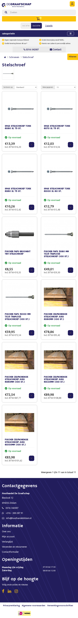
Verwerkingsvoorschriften (60, 605)
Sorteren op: (8, 87)
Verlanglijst (7, 541)
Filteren (72, 56)
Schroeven (14, 57)
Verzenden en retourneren (14, 547)
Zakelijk (49, 26)
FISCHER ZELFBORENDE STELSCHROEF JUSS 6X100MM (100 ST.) (16, 442)
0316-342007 (31, 49)
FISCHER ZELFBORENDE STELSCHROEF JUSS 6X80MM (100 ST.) (55, 317)
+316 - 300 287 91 (14, 513)
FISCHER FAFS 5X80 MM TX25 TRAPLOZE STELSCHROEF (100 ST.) (56, 254)
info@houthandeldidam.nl (18, 518)
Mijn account (8, 536)
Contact (55, 49)
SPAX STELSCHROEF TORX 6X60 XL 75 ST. (18, 190)
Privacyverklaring (11, 605)
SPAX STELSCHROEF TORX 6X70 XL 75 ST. (57, 127)
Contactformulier (10, 552)
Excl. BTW (36, 26)
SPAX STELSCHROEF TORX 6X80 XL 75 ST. (18, 127)
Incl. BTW (25, 26)
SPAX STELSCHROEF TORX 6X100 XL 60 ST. (57, 190)
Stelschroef (28, 57)
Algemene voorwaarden (33, 605)
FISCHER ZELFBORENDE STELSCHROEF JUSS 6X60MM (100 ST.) (16, 379)
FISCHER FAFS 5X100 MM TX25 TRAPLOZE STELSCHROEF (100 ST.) (18, 317)
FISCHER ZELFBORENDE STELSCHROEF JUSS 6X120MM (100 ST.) (55, 379)
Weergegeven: (48, 87)
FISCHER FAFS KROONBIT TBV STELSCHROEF (18, 253)
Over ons (6, 531)
